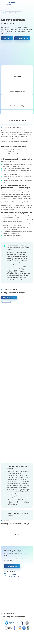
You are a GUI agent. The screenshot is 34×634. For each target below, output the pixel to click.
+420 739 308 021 (13, 558)
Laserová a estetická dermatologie (13, 11)
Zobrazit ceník (6, 302)
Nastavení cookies (23, 627)
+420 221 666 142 (13, 560)
